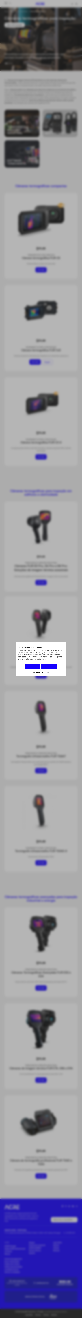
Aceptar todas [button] (32, 667)
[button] (41, 672)
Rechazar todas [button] (49, 667)
